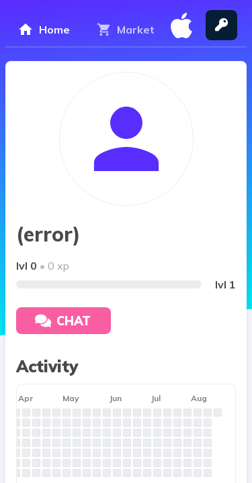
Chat (63, 321)
